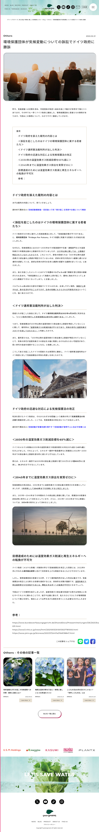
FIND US (7, 9)
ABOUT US (33, 6)
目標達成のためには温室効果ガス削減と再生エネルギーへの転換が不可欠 (49, 172)
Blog (44, 19)
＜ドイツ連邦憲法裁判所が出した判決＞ (40, 149)
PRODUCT (25, 6)
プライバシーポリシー (49, 824)
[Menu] (93, 8)
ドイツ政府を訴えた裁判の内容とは (37, 136)
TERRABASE (15, 9)
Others (49, 19)
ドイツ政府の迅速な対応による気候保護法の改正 (45, 154)
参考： (22, 178)
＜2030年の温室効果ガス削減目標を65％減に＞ (44, 160)
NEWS (7, 6)
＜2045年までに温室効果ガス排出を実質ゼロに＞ (45, 165)
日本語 (84, 8)
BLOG (12, 6)
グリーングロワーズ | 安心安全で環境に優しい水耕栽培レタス (24, 19)
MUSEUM (24, 9)
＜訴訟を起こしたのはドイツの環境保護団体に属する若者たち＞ (49, 143)
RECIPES (18, 6)
